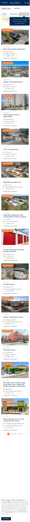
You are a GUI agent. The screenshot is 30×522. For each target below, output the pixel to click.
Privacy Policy (22, 510)
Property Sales (6, 8)
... (17, 449)
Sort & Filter (13, 14)
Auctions (17, 8)
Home (15, 3)
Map (5, 14)
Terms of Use (9, 512)
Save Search (24, 14)
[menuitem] (6, 9)
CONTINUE (6, 518)
